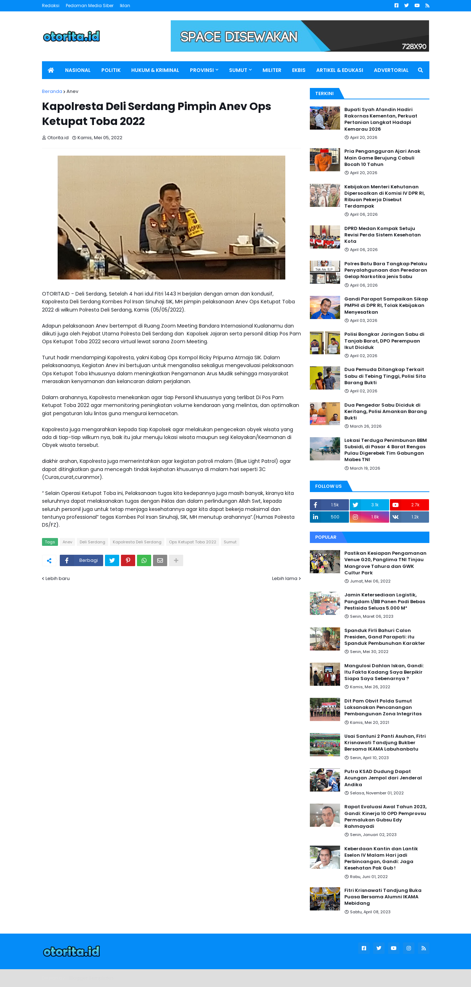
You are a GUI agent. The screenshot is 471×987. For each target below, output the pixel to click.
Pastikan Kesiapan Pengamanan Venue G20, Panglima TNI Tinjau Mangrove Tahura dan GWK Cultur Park (385, 563)
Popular (326, 537)
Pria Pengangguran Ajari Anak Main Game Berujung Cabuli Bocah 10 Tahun (382, 157)
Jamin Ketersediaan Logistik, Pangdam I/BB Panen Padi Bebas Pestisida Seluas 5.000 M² (384, 601)
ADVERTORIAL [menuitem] (391, 70)
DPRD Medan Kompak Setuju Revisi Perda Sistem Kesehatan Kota (382, 235)
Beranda (52, 91)
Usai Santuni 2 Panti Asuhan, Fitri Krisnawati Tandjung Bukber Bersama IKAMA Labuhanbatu (385, 742)
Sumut (230, 542)
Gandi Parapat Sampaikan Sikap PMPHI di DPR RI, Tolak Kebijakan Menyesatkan (386, 305)
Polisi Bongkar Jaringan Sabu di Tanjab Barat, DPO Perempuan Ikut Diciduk (384, 340)
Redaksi (50, 5)
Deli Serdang (92, 542)
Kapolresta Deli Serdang (137, 542)
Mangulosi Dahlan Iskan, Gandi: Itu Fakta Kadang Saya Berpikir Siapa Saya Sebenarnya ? (384, 672)
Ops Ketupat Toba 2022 (192, 542)
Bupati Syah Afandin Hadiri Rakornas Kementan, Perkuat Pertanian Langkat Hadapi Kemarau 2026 (380, 119)
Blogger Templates (91, 978)
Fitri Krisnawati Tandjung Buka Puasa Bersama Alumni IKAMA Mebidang (383, 897)
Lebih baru (58, 578)
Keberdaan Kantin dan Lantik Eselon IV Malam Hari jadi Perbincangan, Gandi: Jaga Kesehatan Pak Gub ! (381, 859)
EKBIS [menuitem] (299, 70)
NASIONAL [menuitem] (78, 70)
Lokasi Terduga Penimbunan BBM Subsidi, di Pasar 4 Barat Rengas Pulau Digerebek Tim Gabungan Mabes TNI (385, 450)
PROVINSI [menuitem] (202, 70)
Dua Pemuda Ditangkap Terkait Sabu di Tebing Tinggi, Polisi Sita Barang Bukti (385, 376)
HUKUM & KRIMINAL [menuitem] (155, 70)
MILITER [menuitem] (272, 70)
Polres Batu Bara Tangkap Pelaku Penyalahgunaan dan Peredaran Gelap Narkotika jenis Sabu (385, 270)
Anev (72, 91)
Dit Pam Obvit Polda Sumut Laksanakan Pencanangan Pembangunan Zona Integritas (383, 707)
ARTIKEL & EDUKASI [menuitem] (339, 70)
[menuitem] (51, 70)
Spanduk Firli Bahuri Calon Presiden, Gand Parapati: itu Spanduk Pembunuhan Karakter (384, 637)
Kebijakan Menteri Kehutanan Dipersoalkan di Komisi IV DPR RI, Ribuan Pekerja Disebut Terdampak (384, 197)
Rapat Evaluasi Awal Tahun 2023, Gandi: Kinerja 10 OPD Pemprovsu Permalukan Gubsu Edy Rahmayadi (385, 817)
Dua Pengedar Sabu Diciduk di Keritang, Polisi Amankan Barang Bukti (385, 411)
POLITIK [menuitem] (111, 70)
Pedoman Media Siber (89, 5)
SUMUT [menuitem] (238, 70)
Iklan (125, 5)
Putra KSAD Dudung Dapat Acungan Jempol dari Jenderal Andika (383, 778)
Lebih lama (284, 578)
